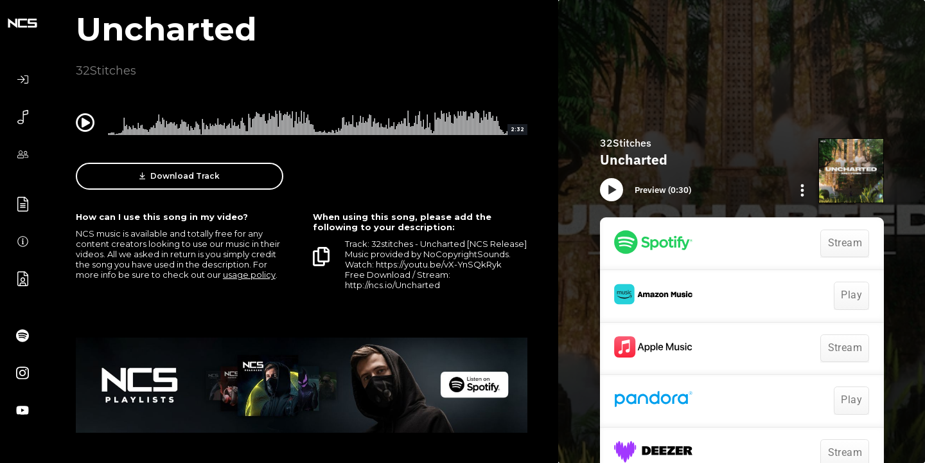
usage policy (249, 274)
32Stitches (106, 71)
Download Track (179, 176)
